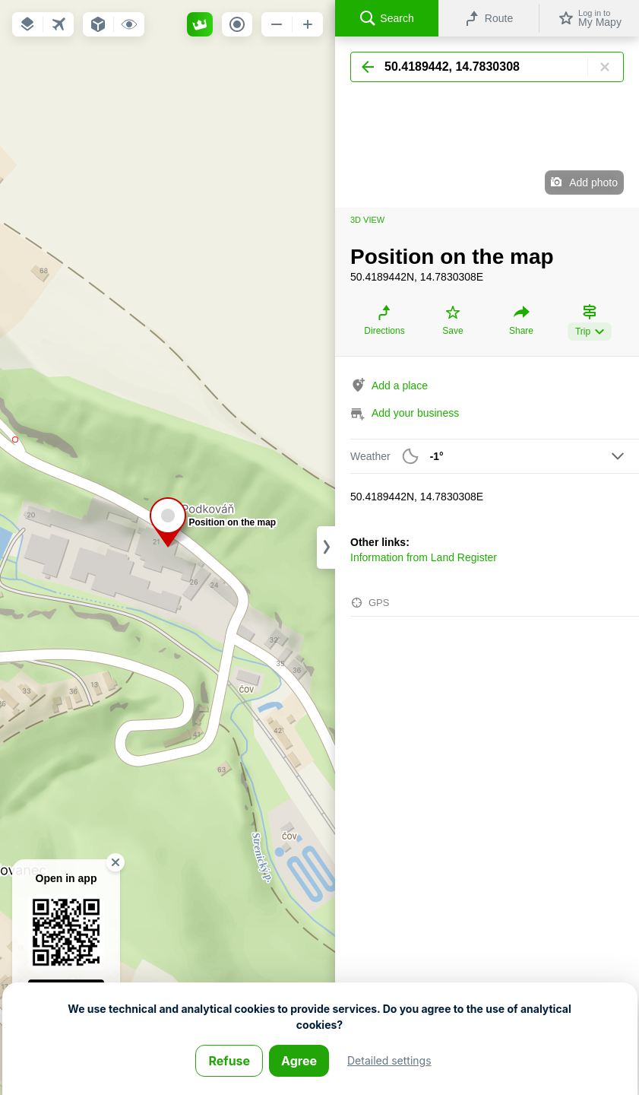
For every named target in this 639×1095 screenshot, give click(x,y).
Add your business (415, 413)
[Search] (487, 67)
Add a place (400, 385)
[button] (27, 24)
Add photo (593, 182)
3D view (367, 219)
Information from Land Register (423, 557)
